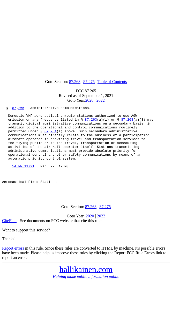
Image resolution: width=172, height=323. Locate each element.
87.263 (74, 81)
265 (21, 108)
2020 (89, 100)
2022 (100, 100)
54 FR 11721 (23, 178)
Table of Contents (112, 81)
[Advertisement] (87, 38)
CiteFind (9, 238)
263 (94, 122)
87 (14, 108)
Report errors (13, 265)
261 (53, 136)
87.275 (89, 81)
